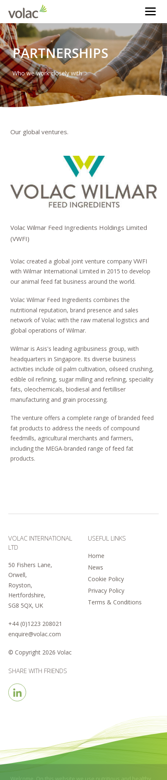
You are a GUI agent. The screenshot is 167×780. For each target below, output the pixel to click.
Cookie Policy (106, 579)
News (95, 567)
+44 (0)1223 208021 (35, 624)
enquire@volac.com (34, 634)
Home (96, 556)
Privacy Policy (106, 590)
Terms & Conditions (115, 602)
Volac (29, 11)
